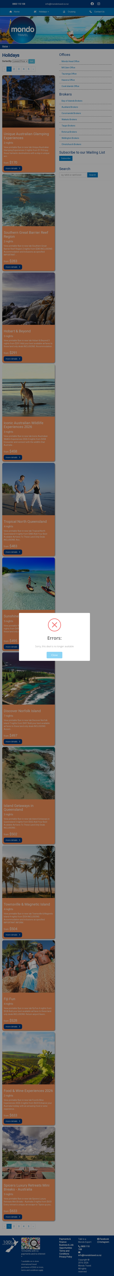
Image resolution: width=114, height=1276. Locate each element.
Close (54, 655)
